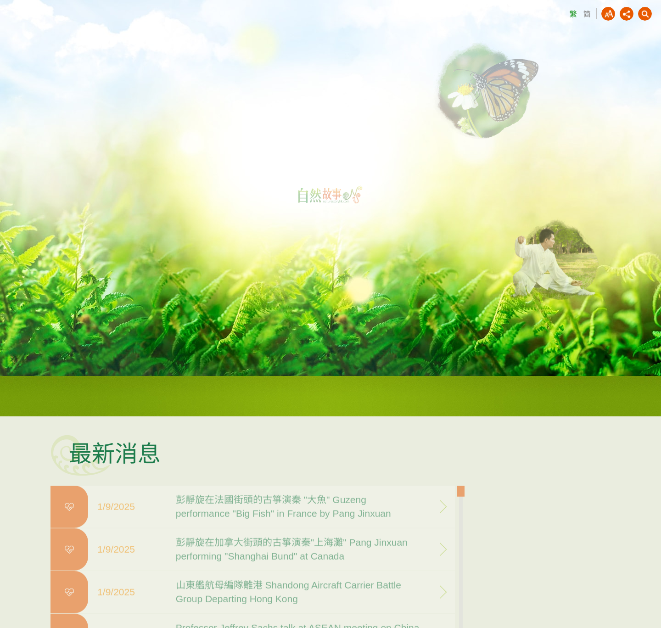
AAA (608, 14)
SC (586, 13)
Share (626, 14)
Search (645, 14)
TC (572, 13)
